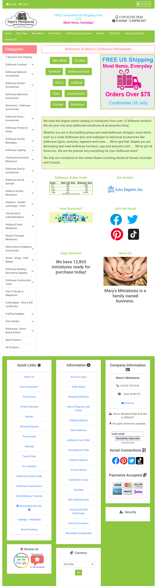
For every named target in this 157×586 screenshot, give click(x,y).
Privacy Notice (78, 469)
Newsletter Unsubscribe (78, 533)
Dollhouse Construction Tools (20, 282)
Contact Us (11, 39)
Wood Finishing (29, 529)
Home (11, 4)
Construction (76, 93)
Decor (59, 82)
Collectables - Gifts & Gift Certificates (19, 304)
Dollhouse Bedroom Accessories (20, 74)
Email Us (127, 403)
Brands (100, 33)
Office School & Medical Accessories (20, 248)
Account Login (78, 376)
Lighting (76, 82)
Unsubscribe (127, 442)
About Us (29, 376)
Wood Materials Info (29, 508)
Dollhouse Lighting (20, 150)
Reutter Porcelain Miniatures (15, 237)
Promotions (54, 33)
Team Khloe (29, 456)
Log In (23, 4)
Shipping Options (78, 420)
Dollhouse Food (78, 71)
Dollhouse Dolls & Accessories (20, 170)
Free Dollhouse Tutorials (29, 496)
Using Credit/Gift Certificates (78, 511)
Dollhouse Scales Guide (79, 33)
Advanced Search (29, 426)
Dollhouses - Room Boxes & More (20, 330)
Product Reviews (29, 406)
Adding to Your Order (78, 440)
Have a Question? (134, 33)
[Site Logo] (28, 19)
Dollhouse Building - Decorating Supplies (20, 271)
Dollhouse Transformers (29, 486)
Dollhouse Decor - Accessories (20, 118)
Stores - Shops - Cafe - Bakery (20, 260)
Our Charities (29, 466)
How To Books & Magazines (14, 293)
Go (78, 572)
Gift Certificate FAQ (78, 499)
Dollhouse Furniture (20, 64)
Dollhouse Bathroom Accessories (17, 96)
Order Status (78, 386)
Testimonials (29, 436)
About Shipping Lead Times (78, 408)
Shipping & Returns (78, 396)
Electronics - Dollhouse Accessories (18, 107)
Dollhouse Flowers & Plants (20, 129)
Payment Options (78, 460)
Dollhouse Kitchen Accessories (20, 85)
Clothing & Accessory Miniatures (20, 159)
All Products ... (13, 347)
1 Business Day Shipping (19, 57)
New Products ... (14, 339)
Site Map (78, 489)
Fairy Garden (20, 321)
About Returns (78, 430)
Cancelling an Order (78, 450)
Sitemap (29, 446)
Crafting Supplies (20, 313)
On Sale (80, 60)
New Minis (38, 33)
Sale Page (21, 33)
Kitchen (58, 104)
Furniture (54, 71)
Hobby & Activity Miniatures (20, 193)
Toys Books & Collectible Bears (20, 215)
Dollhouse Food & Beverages (20, 141)
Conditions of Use (78, 479)
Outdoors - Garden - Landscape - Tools (20, 204)
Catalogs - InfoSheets (29, 519)
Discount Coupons (79, 523)
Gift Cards (114, 33)
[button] (143, 4)
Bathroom (77, 104)
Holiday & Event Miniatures (20, 226)
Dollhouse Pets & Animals (20, 181)
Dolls (56, 93)
